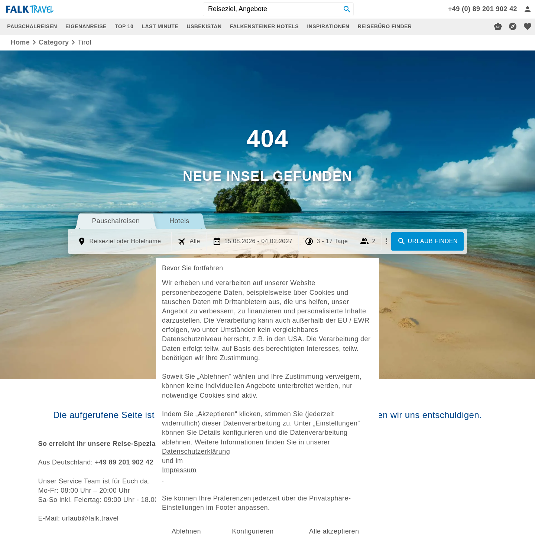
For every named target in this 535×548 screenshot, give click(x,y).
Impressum (191, 461)
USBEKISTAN (204, 26)
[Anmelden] (527, 9)
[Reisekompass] (512, 26)
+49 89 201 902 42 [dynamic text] (124, 462)
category (54, 42)
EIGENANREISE (86, 26)
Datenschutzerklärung (205, 444)
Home (20, 42)
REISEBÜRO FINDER (385, 26)
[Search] (347, 9)
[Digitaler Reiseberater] (497, 26)
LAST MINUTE (160, 26)
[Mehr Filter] (386, 241)
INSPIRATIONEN (328, 26)
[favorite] (527, 26)
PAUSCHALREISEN (32, 26)
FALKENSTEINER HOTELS (264, 26)
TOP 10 (124, 26)
